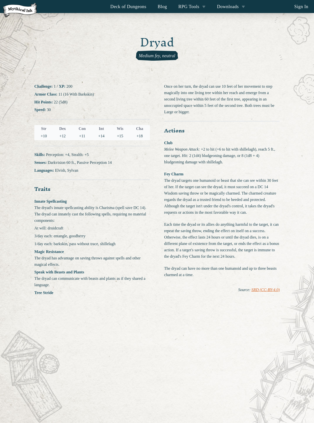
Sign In (301, 6)
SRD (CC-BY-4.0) (265, 290)
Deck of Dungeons (128, 6)
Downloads (231, 6)
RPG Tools (192, 6)
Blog (162, 6)
